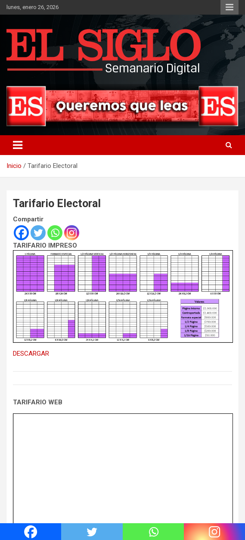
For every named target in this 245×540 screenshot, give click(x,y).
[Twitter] (38, 232)
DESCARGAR (31, 353)
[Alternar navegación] (17, 145)
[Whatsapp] (54, 232)
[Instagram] (71, 232)
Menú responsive (229, 7)
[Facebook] (21, 232)
